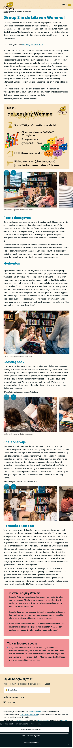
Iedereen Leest (35, 712)
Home (6, 12)
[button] (6, 173)
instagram (11, 702)
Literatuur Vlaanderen (29, 714)
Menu (69, 5)
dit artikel (55, 657)
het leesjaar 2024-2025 (32, 45)
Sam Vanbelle (43, 721)
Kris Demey (19, 721)
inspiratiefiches (56, 597)
